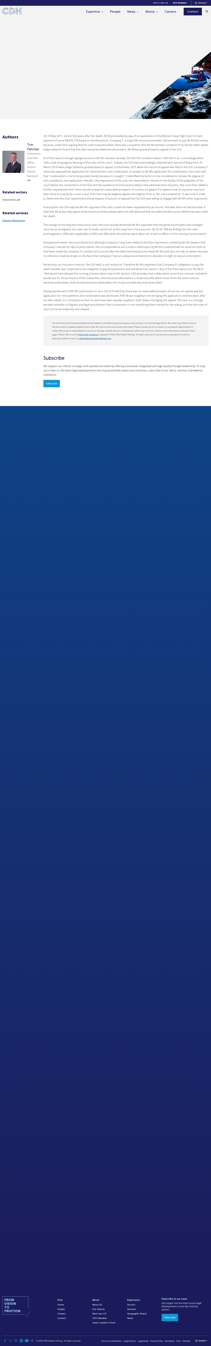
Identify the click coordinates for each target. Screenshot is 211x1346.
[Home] (11, 12)
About (150, 11)
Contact (61, 1318)
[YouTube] (26, 1340)
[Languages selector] (201, 3)
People (115, 11)
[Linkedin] (21, 1340)
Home (60, 1304)
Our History (98, 1309)
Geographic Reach (137, 1313)
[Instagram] (15, 1340)
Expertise (93, 11)
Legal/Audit (143, 1341)
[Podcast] (32, 1340)
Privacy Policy (156, 1341)
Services (131, 1309)
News (131, 11)
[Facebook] (5, 1340)
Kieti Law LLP (160, 3)
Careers (170, 11)
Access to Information (112, 1341)
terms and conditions (88, 335)
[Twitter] (10, 1340)
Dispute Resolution (13, 220)
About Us (97, 1304)
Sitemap (186, 1341)
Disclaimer (170, 1341)
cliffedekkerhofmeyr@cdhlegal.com (95, 338)
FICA (178, 1341)
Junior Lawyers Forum (103, 1322)
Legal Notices (129, 1341)
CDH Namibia (180, 3)
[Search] (207, 11)
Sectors (131, 1304)
